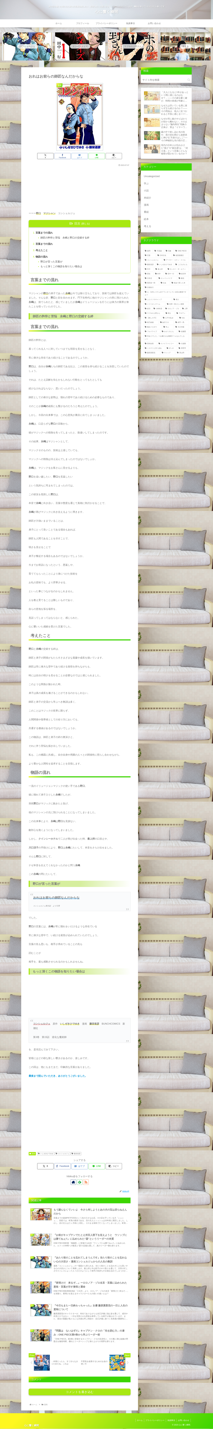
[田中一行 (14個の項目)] (170, 274)
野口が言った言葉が (51, 261)
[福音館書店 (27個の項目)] (180, 255)
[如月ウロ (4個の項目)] (166, 322)
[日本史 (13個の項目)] (150, 278)
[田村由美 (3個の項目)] (150, 344)
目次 (77, 223)
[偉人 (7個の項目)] (180, 300)
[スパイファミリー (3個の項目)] (167, 344)
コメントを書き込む (80, 1392)
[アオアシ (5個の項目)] (182, 313)
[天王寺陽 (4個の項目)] (181, 327)
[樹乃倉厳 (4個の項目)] (151, 322)
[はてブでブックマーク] (79, 156)
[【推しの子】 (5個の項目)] (152, 318)
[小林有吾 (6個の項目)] (158, 309)
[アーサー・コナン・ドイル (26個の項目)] (175, 260)
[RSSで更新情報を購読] (86, 1182)
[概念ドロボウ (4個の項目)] (153, 327)
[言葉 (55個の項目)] (150, 255)
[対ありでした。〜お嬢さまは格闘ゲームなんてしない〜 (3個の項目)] (166, 337)
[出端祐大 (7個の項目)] (166, 287)
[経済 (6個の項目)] (148, 309)
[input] (166, 80)
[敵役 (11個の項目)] (183, 278)
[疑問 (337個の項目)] (148, 251)
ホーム (140, 1420)
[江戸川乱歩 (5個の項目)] (170, 318)
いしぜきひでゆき (45, 1154)
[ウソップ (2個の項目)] (168, 353)
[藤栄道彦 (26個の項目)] (149, 265)
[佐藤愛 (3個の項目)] (183, 332)
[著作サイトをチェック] (73, 1182)
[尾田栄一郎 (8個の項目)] (151, 283)
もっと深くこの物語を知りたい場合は (61, 266)
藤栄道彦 (76, 1154)
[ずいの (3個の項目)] (171, 348)
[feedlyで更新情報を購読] (79, 1182)
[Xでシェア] (45, 156)
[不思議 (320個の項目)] (158, 251)
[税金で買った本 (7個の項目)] (179, 283)
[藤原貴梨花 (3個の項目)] (152, 353)
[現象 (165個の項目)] (169, 251)
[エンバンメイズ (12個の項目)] (167, 278)
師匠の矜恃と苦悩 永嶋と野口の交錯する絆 (64, 237)
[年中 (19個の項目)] (149, 269)
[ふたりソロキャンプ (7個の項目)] (158, 300)
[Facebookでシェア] (62, 156)
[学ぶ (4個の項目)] (168, 327)
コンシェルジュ (62, 1154)
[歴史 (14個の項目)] (148, 274)
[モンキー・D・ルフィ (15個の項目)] (177, 269)
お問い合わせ (183, 1420)
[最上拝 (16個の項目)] (160, 269)
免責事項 (171, 1420)
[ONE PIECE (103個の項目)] (181, 251)
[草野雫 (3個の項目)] (183, 348)
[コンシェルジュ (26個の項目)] (153, 260)
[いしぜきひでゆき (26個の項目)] (165, 265)
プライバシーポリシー (155, 1420)
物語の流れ (42, 256)
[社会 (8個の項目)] (164, 283)
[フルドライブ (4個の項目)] (152, 332)
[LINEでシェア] (97, 156)
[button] (114, 156)
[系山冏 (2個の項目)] (182, 353)
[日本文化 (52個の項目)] (164, 255)
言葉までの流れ (44, 232)
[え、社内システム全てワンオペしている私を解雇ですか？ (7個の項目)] (166, 293)
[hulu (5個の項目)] (183, 318)
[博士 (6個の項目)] (169, 313)
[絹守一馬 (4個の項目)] (181, 322)
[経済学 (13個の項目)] (183, 274)
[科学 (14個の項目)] (159, 274)
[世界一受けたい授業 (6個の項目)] (177, 304)
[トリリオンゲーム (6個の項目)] (154, 304)
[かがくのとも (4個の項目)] (169, 332)
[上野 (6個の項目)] (185, 309)
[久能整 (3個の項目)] (183, 344)
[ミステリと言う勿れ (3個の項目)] (154, 348)
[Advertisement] (80, 188)
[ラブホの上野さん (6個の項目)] (154, 313)
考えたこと (42, 250)
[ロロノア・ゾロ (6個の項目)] (172, 309)
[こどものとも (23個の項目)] (181, 265)
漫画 (32, 1154)
